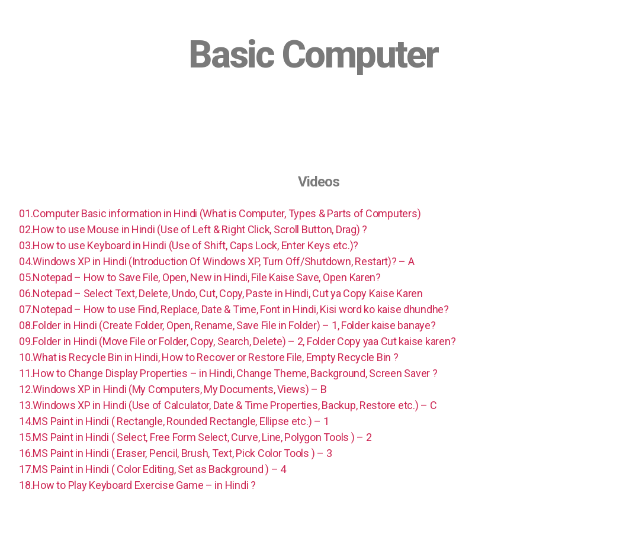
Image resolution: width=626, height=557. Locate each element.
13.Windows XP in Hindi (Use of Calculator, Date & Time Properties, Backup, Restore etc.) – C (227, 405)
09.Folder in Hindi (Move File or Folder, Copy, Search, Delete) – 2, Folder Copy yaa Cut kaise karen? (237, 341)
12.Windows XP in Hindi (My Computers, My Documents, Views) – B (172, 389)
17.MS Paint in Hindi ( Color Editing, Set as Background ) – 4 (152, 469)
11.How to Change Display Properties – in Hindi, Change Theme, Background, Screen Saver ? (228, 373)
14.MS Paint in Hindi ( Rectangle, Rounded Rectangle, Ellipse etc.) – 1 (174, 421)
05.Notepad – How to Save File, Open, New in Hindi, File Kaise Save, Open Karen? (200, 277)
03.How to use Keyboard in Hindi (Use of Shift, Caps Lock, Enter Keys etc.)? (188, 245)
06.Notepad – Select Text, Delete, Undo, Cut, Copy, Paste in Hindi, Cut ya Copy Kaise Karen (221, 293)
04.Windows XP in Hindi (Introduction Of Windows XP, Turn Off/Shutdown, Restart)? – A (216, 261)
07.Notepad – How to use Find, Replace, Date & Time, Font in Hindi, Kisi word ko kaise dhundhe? (234, 309)
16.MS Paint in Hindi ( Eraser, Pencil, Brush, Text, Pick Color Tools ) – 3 (175, 453)
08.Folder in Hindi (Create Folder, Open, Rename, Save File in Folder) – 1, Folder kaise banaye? (227, 325)
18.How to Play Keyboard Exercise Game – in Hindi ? (137, 485)
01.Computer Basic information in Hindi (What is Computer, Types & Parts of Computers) (219, 213)
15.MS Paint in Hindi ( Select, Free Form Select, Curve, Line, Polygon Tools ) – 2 (195, 437)
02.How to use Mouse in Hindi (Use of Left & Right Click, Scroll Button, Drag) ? (193, 229)
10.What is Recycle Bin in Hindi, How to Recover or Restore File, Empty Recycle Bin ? (208, 357)
